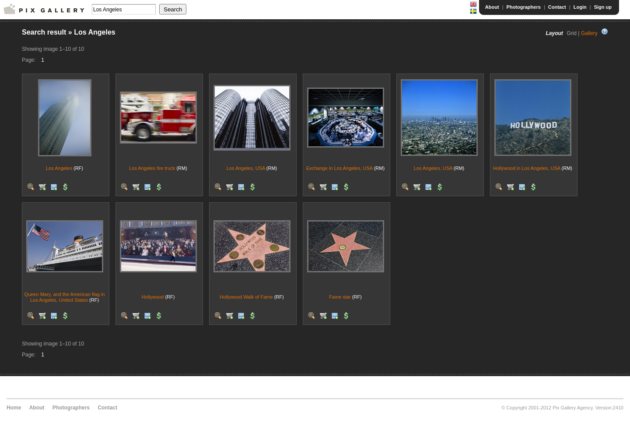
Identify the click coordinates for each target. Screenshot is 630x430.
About (492, 7)
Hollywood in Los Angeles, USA (526, 168)
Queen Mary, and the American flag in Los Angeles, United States (64, 297)
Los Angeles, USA (246, 168)
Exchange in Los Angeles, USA (339, 168)
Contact (557, 7)
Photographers (524, 7)
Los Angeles (59, 168)
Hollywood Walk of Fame (246, 297)
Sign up (603, 7)
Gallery (589, 33)
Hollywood (153, 297)
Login (580, 7)
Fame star (340, 297)
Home (14, 408)
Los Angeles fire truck (152, 168)
